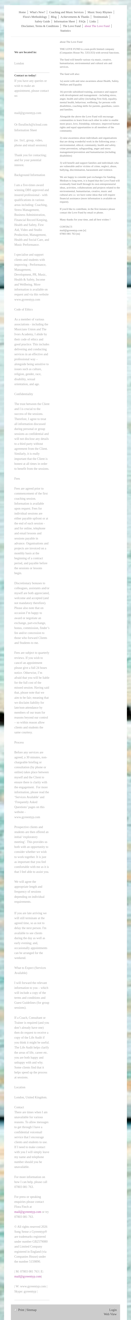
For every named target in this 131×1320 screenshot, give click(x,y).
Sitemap (31, 1310)
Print (19, 1310)
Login (113, 1310)
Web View (110, 1314)
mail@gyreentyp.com (27, 1212)
